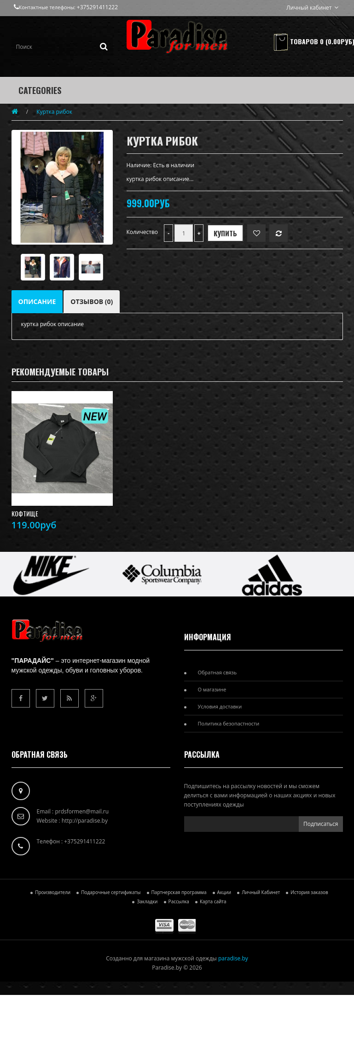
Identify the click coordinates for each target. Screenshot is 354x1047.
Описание (37, 301)
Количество (142, 232)
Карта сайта (213, 901)
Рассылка (178, 901)
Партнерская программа (179, 892)
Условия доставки (220, 706)
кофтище (25, 513)
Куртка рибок (54, 112)
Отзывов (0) (91, 301)
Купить (225, 233)
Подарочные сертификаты (110, 892)
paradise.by (233, 958)
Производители (52, 892)
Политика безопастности (229, 723)
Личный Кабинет (261, 892)
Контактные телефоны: (45, 7)
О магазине (212, 689)
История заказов (309, 892)
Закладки (147, 901)
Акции (224, 892)
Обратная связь (217, 672)
